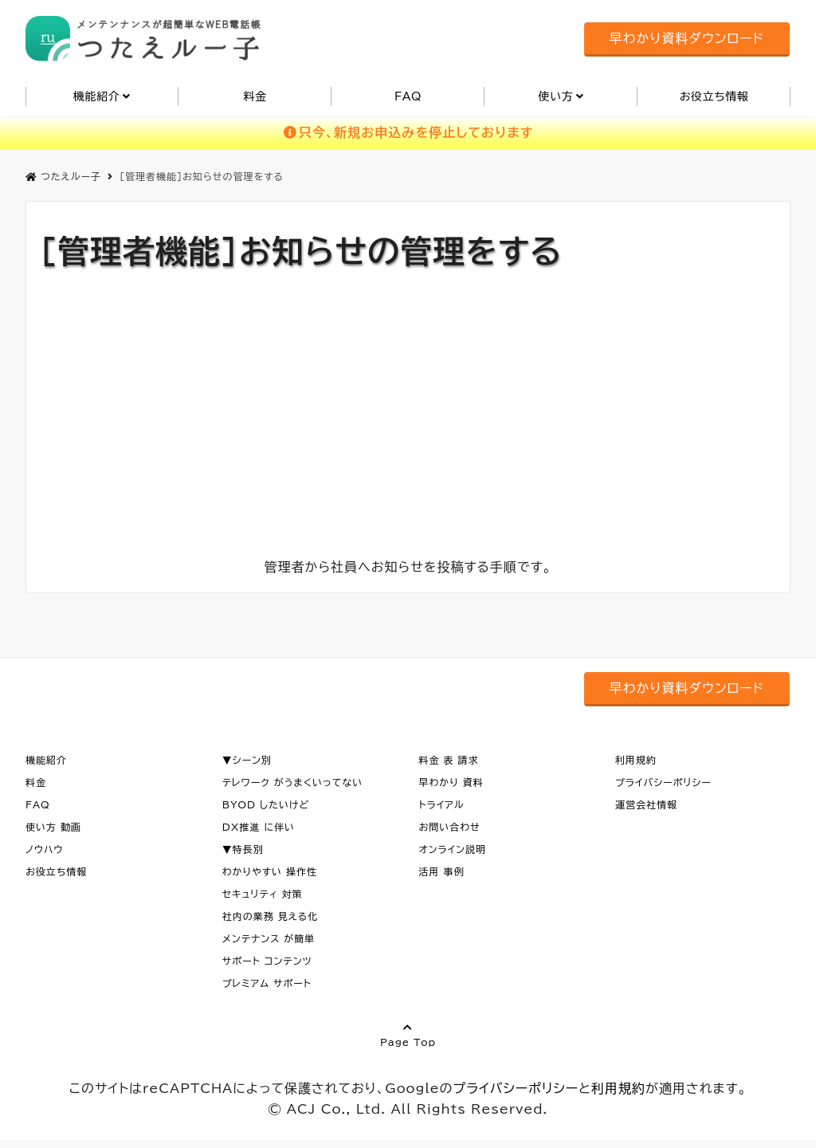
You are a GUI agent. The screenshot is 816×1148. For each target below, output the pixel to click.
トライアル (441, 804)
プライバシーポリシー (663, 782)
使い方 (555, 96)
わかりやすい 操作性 (269, 871)
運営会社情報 (646, 804)
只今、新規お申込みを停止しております (408, 132)
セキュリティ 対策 (262, 893)
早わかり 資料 (450, 782)
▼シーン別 (247, 760)
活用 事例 (441, 871)
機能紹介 (96, 96)
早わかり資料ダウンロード (687, 38)
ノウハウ (45, 849)
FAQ (408, 96)
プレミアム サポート (267, 983)
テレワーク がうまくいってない (292, 782)
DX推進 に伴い (258, 827)
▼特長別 (243, 849)
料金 (254, 96)
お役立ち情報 (714, 96)
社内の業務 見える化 (270, 916)
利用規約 (636, 760)
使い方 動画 (53, 827)
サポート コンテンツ (267, 960)
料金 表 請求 (448, 760)
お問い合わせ (449, 827)
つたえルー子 (63, 176)
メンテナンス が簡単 (269, 938)
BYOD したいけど (266, 804)
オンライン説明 (452, 849)
